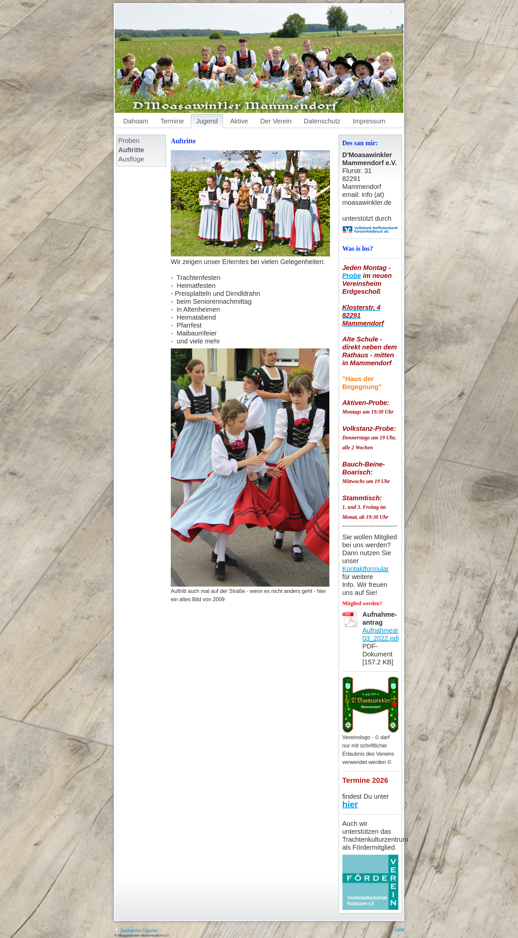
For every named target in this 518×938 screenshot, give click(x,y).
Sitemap (151, 930)
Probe (351, 275)
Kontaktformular (365, 568)
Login (399, 929)
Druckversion (127, 930)
